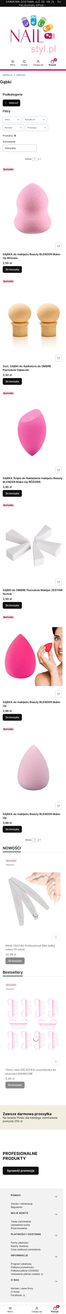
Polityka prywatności (22, 1267)
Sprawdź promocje (20, 1170)
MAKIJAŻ (20, 75)
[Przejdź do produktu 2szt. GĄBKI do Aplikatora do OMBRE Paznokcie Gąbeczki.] (33, 320)
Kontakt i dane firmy (22, 1288)
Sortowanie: (9, 141)
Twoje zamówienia (21, 1221)
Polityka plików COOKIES (25, 1270)
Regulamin (16, 1207)
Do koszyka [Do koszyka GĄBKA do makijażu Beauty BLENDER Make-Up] (12, 717)
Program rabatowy (21, 1263)
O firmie (15, 1291)
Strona (28, 159)
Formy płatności (19, 1242)
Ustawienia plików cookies (26, 1274)
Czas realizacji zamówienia (26, 1249)
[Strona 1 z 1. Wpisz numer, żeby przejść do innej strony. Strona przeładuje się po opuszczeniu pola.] (34, 159)
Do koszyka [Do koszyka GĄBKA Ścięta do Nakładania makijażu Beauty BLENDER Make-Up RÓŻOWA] (12, 493)
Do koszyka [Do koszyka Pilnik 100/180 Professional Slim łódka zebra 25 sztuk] (15, 960)
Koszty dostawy (20, 1246)
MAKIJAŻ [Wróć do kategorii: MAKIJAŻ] (11, 103)
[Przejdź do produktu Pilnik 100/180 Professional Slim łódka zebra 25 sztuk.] (33, 900)
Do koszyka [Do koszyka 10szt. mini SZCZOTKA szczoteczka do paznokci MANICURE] (15, 1084)
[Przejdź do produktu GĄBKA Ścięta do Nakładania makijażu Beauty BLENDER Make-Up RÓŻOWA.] (33, 432)
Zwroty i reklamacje (22, 1203)
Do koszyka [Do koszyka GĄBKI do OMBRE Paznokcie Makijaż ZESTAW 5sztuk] (12, 605)
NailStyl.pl (7, 75)
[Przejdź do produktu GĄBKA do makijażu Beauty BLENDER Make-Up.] (33, 656)
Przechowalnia (19, 1228)
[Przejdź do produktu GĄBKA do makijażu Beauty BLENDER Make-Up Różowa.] (33, 208)
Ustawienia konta (20, 1224)
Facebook (17, 1295)
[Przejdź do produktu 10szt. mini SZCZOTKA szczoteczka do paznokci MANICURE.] (33, 1024)
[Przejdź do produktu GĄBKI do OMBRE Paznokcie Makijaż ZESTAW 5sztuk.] (33, 544)
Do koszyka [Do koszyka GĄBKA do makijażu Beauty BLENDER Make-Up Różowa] (12, 269)
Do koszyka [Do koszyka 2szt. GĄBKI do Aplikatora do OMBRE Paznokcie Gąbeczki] (12, 381)
